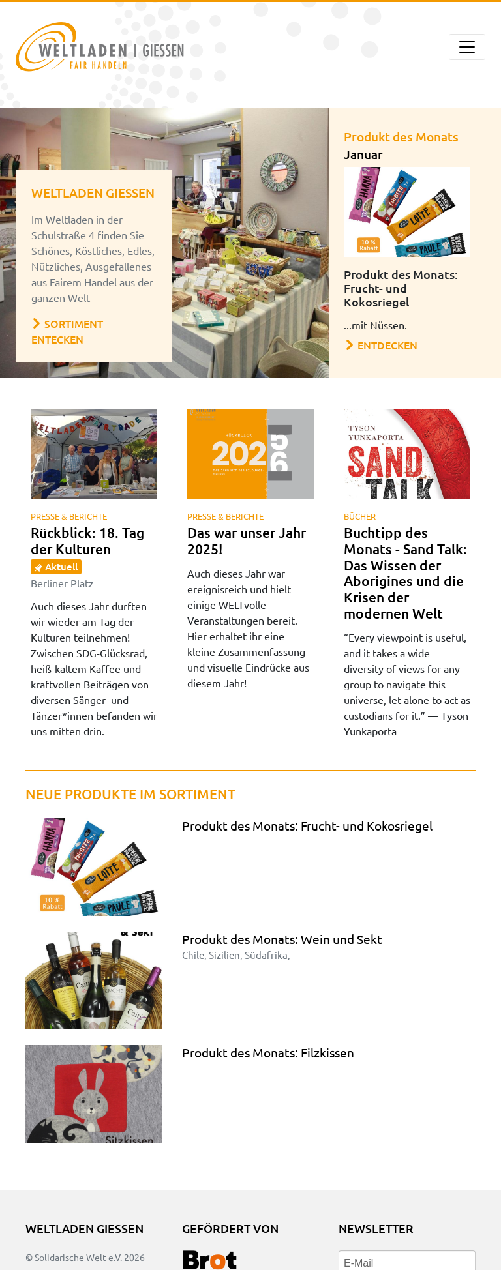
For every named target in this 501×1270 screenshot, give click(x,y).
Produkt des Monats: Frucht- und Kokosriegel (307, 825)
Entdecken (381, 345)
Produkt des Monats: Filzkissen (268, 1052)
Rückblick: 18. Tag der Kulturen (87, 556)
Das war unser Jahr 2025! (246, 540)
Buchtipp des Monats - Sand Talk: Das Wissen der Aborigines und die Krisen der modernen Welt (405, 572)
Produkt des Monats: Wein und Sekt (282, 939)
